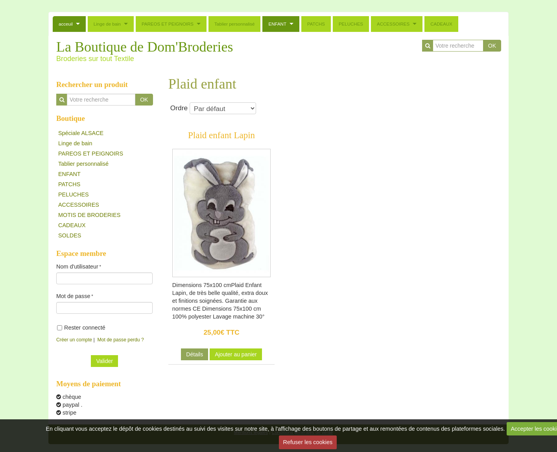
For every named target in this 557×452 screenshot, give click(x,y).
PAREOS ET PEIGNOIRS (168, 24)
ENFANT (277, 24)
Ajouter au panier (236, 354)
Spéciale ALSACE (80, 133)
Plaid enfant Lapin (221, 135)
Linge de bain (107, 24)
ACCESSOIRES (393, 24)
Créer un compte (74, 340)
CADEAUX (441, 24)
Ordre (213, 108)
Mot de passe (73, 296)
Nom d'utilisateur (77, 266)
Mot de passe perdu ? (121, 340)
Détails (194, 354)
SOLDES (69, 235)
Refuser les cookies (308, 442)
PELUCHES (351, 24)
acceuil (66, 24)
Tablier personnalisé (234, 24)
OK (492, 46)
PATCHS (316, 24)
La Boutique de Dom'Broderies (144, 47)
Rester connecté (81, 327)
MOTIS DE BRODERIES (89, 215)
